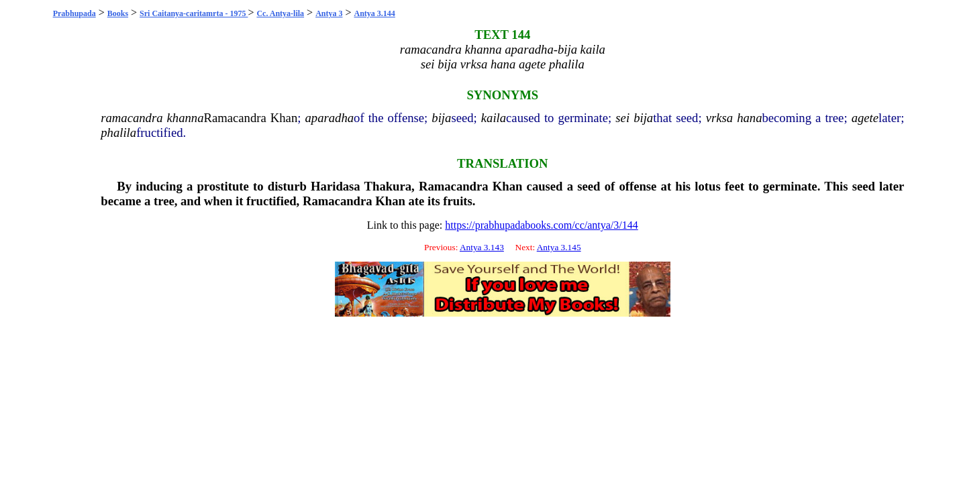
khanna (185, 118)
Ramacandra (235, 118)
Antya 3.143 (482, 247)
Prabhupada (74, 13)
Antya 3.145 (559, 247)
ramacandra (131, 118)
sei (622, 118)
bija (441, 118)
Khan (283, 118)
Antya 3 (328, 13)
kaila (493, 118)
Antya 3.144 (374, 13)
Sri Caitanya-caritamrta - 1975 (194, 13)
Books (117, 13)
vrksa (719, 118)
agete (865, 118)
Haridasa (335, 186)
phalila (118, 132)
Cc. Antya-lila (280, 13)
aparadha (329, 118)
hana (749, 118)
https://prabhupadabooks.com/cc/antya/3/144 (541, 225)
